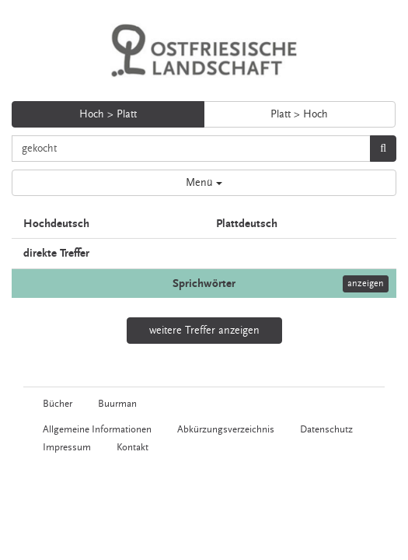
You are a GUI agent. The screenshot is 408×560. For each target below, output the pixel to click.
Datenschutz (326, 429)
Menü (204, 183)
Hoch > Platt (108, 114)
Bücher (57, 403)
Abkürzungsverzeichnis (225, 429)
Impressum (67, 447)
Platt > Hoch (299, 114)
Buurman (117, 403)
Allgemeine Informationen (97, 429)
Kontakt (132, 447)
